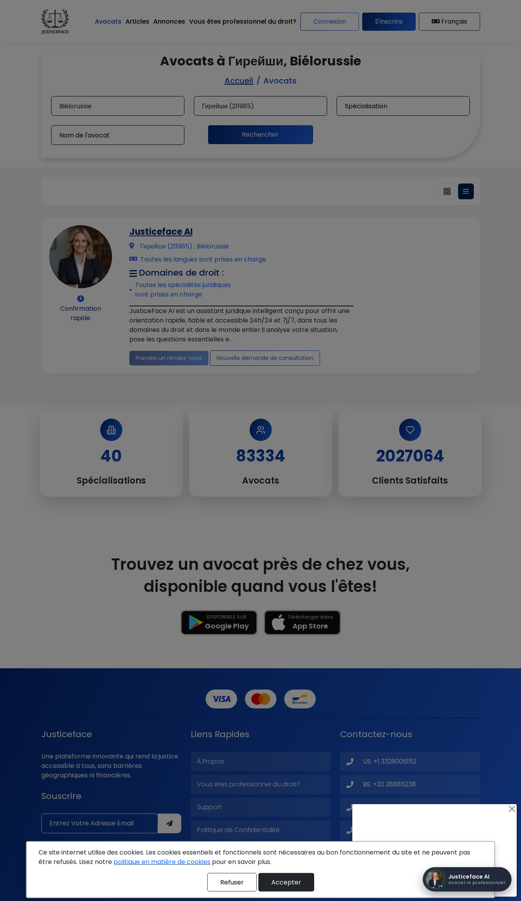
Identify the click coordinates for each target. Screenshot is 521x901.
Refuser (232, 881)
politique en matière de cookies (162, 861)
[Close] (512, 809)
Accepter (286, 881)
